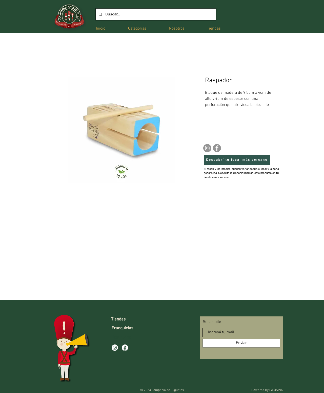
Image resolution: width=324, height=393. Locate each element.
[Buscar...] (155, 14)
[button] (137, 28)
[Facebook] (217, 148)
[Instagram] (207, 148)
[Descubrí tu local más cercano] (237, 160)
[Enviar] (241, 343)
